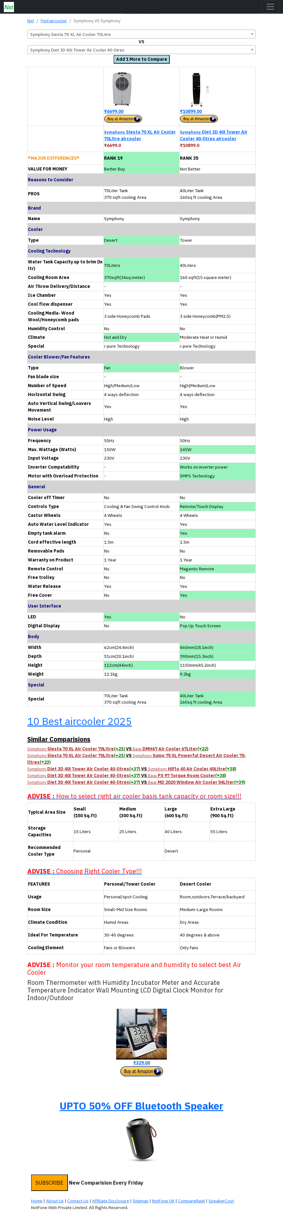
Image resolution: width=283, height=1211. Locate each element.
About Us (55, 1201)
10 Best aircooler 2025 (79, 721)
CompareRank (191, 1201)
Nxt (30, 21)
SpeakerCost (221, 1201)
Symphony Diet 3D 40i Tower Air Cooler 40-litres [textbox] (77, 50)
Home (37, 1201)
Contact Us (78, 1201)
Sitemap (140, 1201)
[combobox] (141, 34)
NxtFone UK (163, 1201)
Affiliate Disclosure (110, 1201)
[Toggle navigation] (270, 6)
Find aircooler (54, 21)
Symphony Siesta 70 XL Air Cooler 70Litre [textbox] (70, 34)
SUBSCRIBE (49, 1183)
